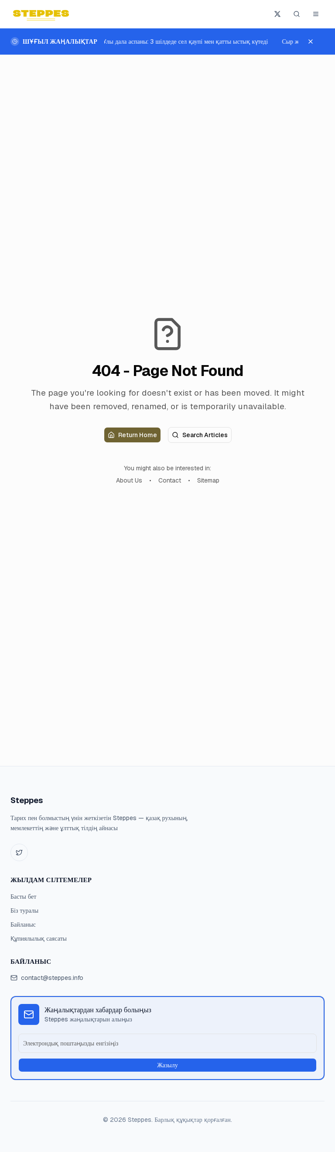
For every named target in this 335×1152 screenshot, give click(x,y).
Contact (169, 480)
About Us (129, 480)
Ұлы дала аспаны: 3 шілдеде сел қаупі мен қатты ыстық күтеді (185, 41)
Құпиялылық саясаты (38, 938)
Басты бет (23, 896)
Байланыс (23, 924)
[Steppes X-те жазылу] (277, 14)
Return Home (132, 435)
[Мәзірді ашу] (316, 14)
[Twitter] (19, 852)
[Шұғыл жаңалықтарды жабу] (315, 41)
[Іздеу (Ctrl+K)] (296, 14)
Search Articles (200, 435)
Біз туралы (24, 910)
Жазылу (167, 1065)
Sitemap (208, 480)
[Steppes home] (41, 14)
